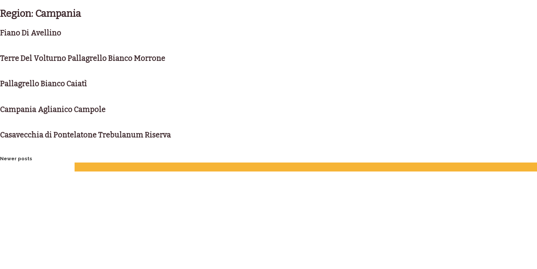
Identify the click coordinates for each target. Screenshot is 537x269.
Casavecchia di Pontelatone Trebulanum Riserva (85, 135)
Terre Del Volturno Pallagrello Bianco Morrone (82, 58)
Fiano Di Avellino (30, 33)
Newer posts (16, 158)
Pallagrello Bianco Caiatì (43, 84)
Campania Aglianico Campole (53, 109)
